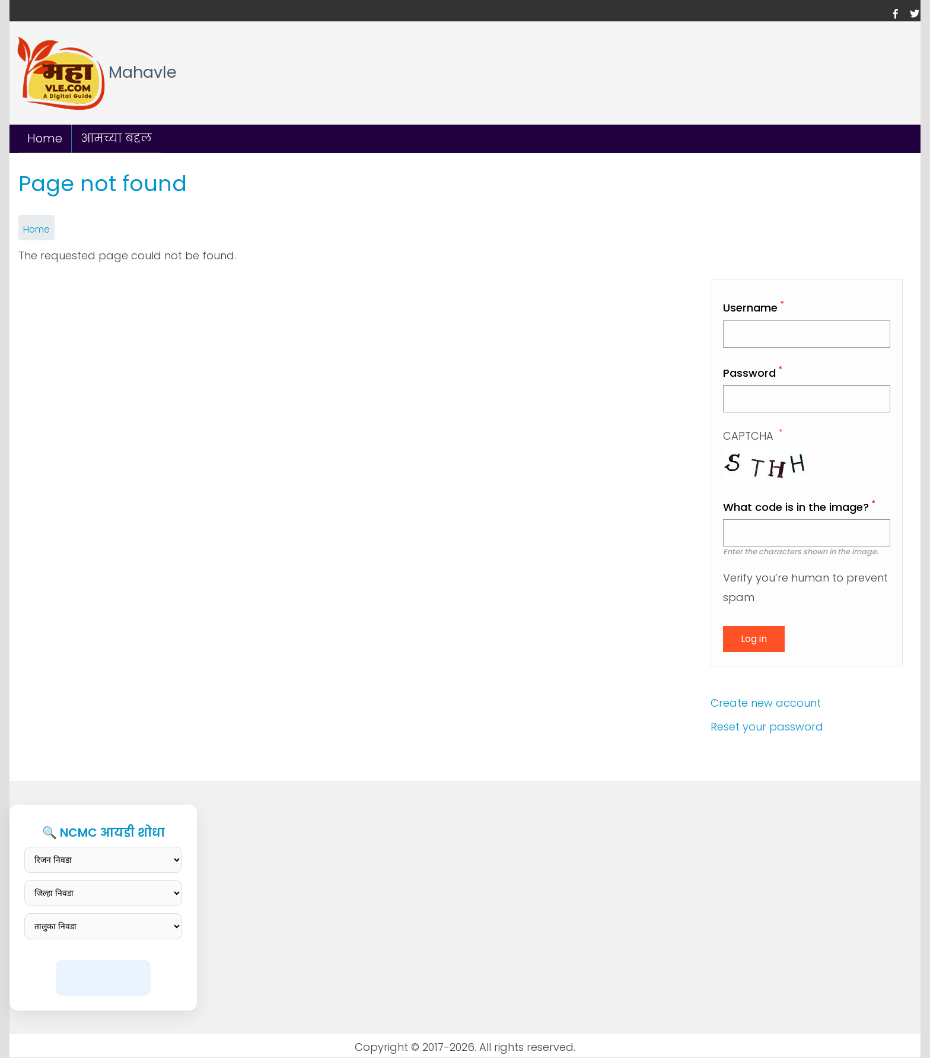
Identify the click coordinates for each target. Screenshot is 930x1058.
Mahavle (143, 72)
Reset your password (767, 726)
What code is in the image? (796, 507)
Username (750, 307)
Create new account (766, 702)
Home (44, 138)
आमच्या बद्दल (116, 138)
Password (749, 373)
